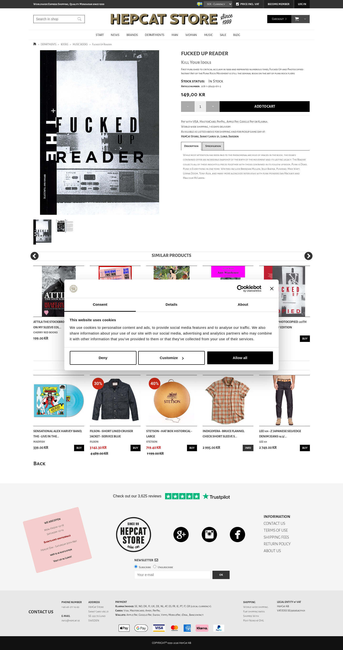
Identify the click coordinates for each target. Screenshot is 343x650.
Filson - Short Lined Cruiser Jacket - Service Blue (111, 433)
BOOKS (64, 44)
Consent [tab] (100, 304)
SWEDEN (93, 620)
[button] (297, 19)
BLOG (236, 35)
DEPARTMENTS (154, 35)
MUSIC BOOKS (80, 44)
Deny (103, 358)
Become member (278, 4)
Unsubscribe (165, 567)
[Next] (308, 256)
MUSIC (208, 35)
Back (39, 463)
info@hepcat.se (70, 620)
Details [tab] (171, 304)
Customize (172, 358)
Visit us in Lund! (62, 559)
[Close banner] (271, 288)
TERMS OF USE (276, 530)
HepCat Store (96, 607)
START (100, 35)
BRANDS (132, 35)
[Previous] (34, 256)
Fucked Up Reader (101, 44)
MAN (175, 35)
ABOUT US (272, 550)
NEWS (115, 35)
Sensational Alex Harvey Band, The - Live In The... (57, 433)
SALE (223, 35)
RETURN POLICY (277, 543)
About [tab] (243, 304)
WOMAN (191, 35)
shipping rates (256, 611)
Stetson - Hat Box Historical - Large (169, 433)
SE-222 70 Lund (97, 616)
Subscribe (145, 567)
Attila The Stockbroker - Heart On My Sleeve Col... (57, 324)
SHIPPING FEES (276, 537)
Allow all (240, 358)
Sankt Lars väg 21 (98, 611)
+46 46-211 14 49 (70, 607)
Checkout (278, 19)
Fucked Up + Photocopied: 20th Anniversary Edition (283, 324)
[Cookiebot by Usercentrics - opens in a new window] (240, 288)
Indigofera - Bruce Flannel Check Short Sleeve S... (223, 433)
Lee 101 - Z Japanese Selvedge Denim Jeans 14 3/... (280, 433)
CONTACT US (274, 523)
